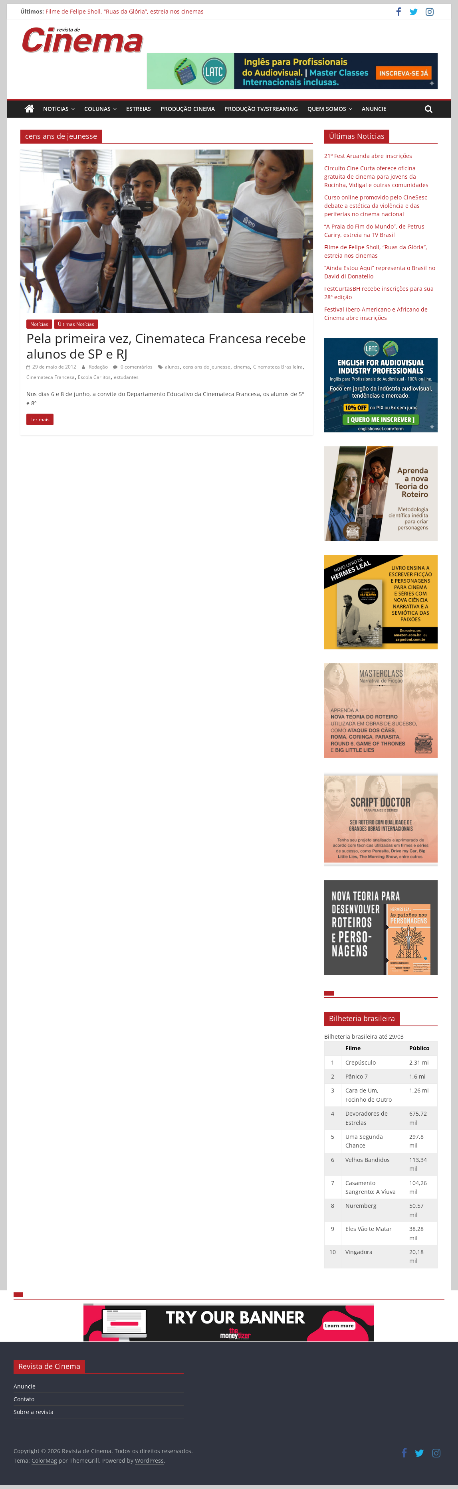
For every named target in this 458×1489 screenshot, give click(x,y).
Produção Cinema (188, 108)
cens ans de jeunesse (206, 366)
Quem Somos (326, 108)
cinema (242, 366)
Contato (24, 1399)
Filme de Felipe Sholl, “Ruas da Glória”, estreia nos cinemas (125, 11)
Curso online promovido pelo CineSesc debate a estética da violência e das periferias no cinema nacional (375, 205)
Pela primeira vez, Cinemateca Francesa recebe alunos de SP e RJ (166, 345)
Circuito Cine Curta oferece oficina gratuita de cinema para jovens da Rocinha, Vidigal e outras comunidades (376, 176)
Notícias (56, 108)
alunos (172, 366)
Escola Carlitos (94, 377)
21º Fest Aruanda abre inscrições (368, 156)
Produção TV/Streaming (261, 108)
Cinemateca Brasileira (278, 366)
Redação (99, 366)
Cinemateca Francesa (50, 377)
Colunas (97, 108)
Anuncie (374, 108)
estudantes (126, 377)
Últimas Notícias (76, 324)
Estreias (138, 108)
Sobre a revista (34, 1412)
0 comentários (133, 366)
